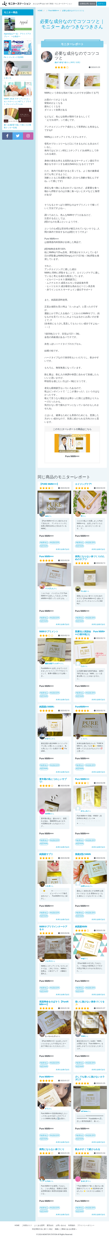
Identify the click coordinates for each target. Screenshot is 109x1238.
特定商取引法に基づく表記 (42, 1229)
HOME (17, 1225)
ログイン (101, 4)
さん (48, 516)
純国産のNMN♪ (47, 706)
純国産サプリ (46, 854)
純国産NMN (81, 926)
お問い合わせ (61, 1225)
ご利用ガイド (27, 1225)
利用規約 (71, 1225)
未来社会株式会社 (62, 549)
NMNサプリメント (48, 631)
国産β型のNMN (83, 854)
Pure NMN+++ (46, 556)
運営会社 (50, 1225)
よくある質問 (39, 1225)
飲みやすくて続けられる (87, 1149)
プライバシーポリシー (85, 1225)
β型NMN (44, 546)
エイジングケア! (83, 484)
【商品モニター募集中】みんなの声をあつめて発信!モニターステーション (16, 3)
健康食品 (44, 542)
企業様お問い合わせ (87, 4)
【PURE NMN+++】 (49, 484)
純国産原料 (55, 542)
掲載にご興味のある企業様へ (66, 1229)
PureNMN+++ (82, 706)
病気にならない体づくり (51, 1149)
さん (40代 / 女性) (67, 62)
